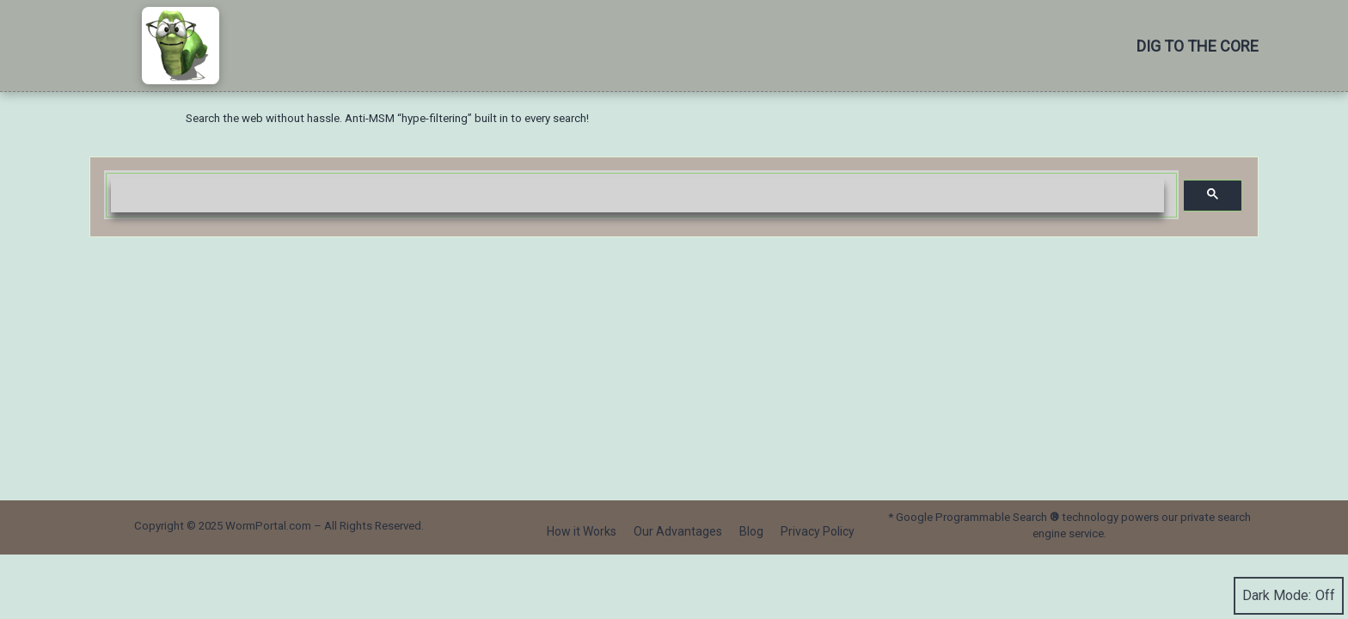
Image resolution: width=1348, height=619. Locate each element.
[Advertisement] (674, 366)
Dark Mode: (1288, 595)
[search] (637, 195)
